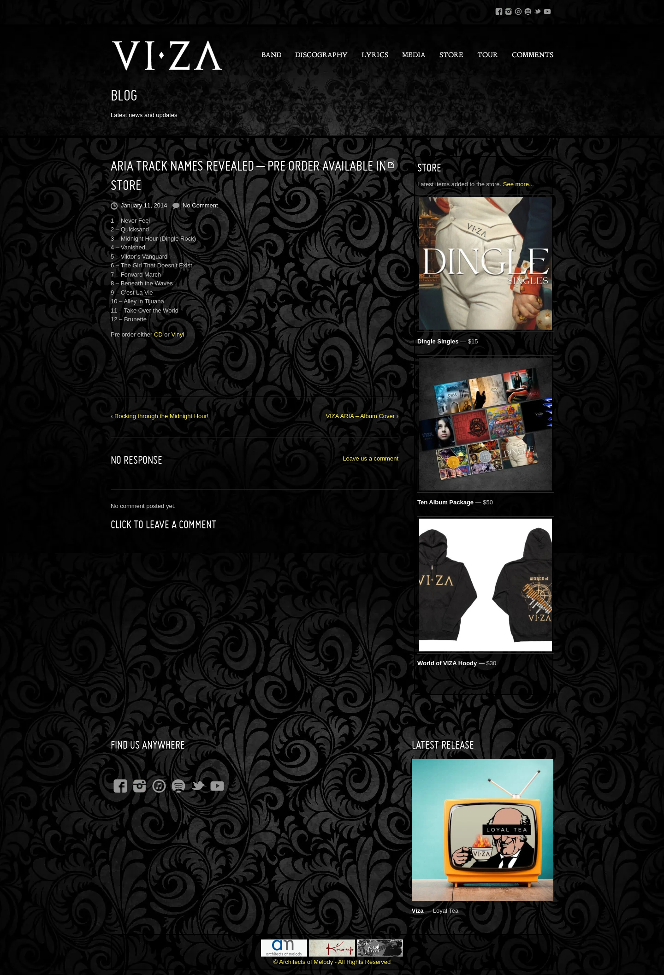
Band (271, 55)
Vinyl (178, 334)
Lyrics (375, 55)
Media (414, 55)
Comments (532, 55)
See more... (518, 184)
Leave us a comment (370, 458)
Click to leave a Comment (163, 524)
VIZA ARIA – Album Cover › (362, 416)
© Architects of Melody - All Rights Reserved (332, 961)
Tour (487, 55)
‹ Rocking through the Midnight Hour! (159, 416)
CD (158, 334)
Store (451, 55)
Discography (321, 55)
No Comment (200, 205)
